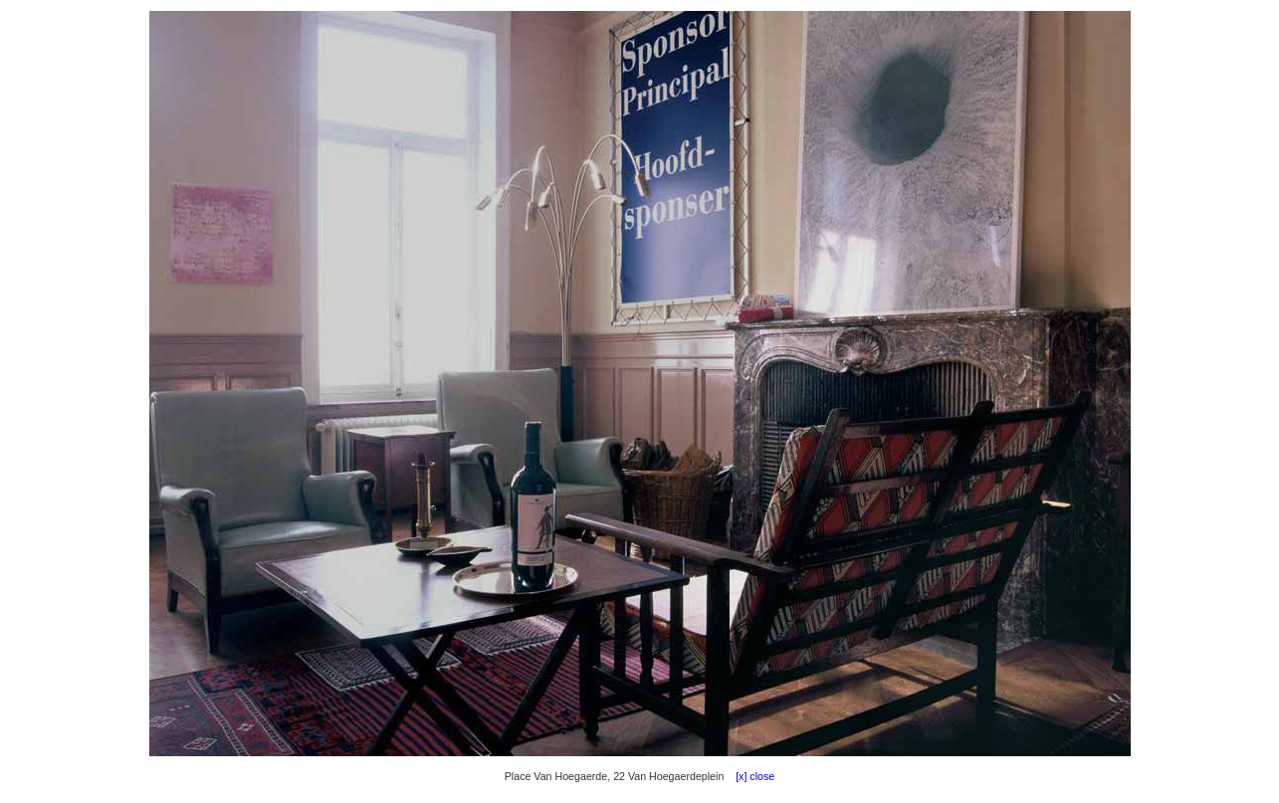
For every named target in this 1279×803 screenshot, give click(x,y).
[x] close (750, 776)
